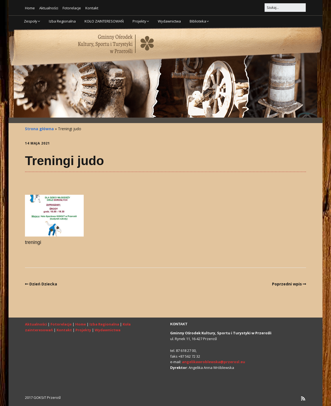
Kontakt (91, 7)
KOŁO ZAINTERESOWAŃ (104, 21)
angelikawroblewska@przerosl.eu (213, 361)
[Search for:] (285, 7)
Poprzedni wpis (287, 284)
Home (30, 7)
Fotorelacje (72, 7)
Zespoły (30, 21)
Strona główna (39, 128)
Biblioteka (198, 21)
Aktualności (48, 7)
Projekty (139, 21)
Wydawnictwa (169, 21)
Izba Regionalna (62, 21)
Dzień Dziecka (43, 284)
